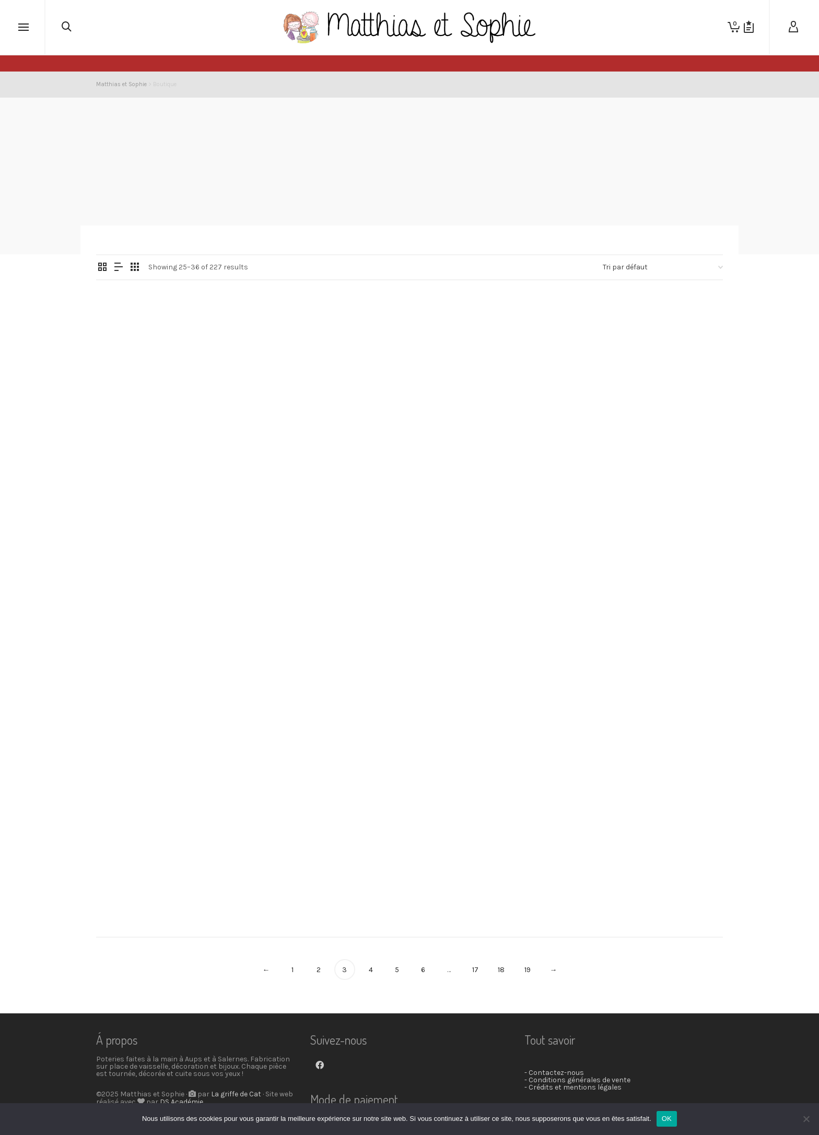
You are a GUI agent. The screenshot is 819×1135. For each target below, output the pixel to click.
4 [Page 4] (371, 969)
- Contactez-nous (554, 1072)
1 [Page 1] (292, 969)
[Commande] (663, 267)
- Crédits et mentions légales (573, 1087)
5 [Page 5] (397, 969)
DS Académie (181, 1101)
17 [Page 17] (475, 969)
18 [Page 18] (501, 969)
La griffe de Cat (236, 1094)
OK (667, 1118)
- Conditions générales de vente (577, 1079)
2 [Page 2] (319, 969)
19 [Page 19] (527, 969)
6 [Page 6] (423, 969)
